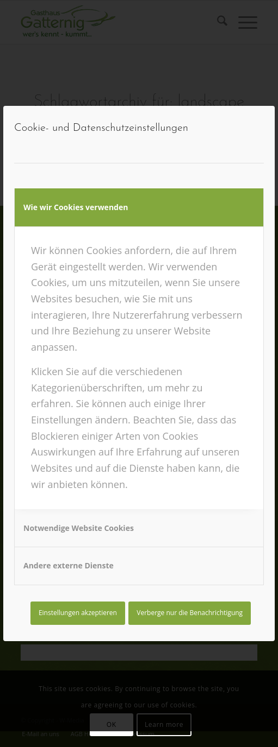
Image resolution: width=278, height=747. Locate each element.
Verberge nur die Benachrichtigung (190, 612)
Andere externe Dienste (68, 565)
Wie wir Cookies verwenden (75, 207)
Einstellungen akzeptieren (78, 612)
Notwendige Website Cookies (78, 528)
